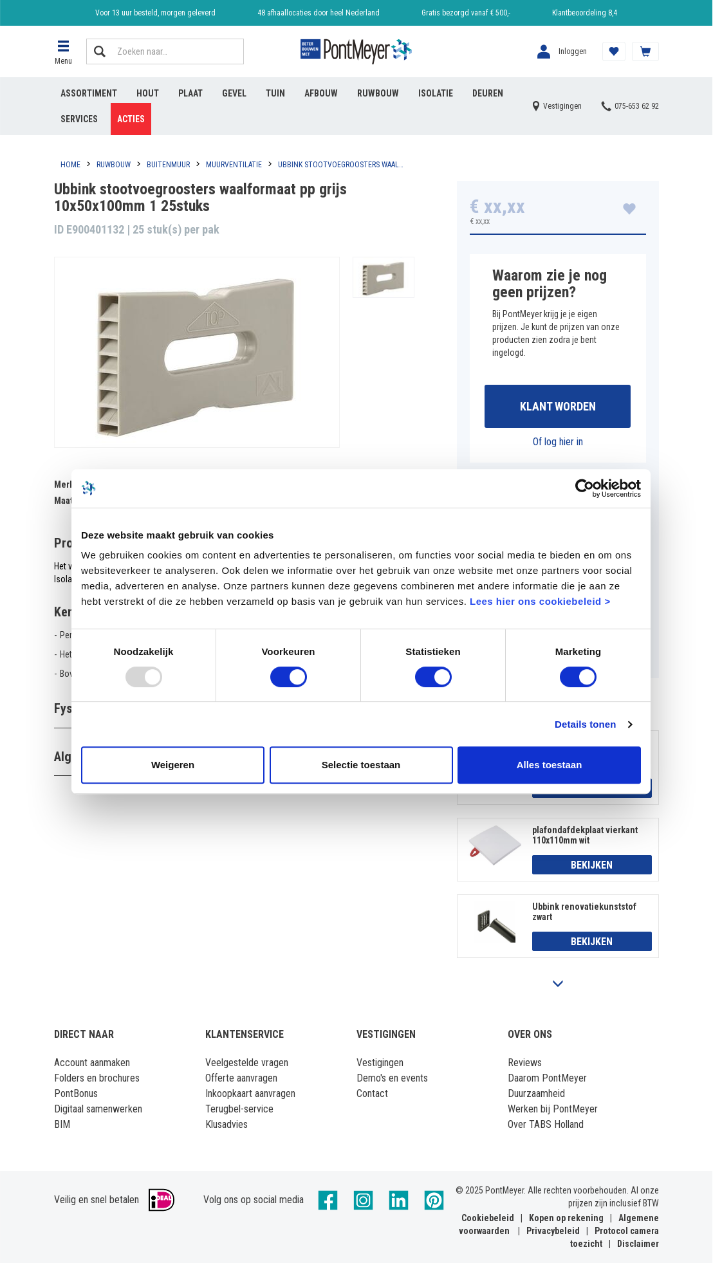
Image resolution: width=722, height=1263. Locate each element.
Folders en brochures (97, 1078)
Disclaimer (638, 1244)
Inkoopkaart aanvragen (250, 1093)
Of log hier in (558, 442)
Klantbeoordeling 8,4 (584, 12)
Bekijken (592, 865)
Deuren (487, 93)
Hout (147, 93)
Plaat (190, 93)
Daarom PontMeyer (547, 1078)
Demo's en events (392, 1078)
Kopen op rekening (566, 1218)
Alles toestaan (549, 764)
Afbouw (321, 93)
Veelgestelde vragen (246, 1062)
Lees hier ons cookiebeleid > (540, 601)
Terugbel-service (239, 1109)
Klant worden (558, 406)
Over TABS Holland (546, 1124)
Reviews (525, 1062)
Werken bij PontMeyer (553, 1109)
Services (79, 119)
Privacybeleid (553, 1231)
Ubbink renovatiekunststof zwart (584, 911)
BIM (62, 1124)
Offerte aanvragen (241, 1078)
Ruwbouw (378, 93)
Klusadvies (226, 1124)
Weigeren (172, 764)
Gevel (234, 93)
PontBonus (76, 1093)
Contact (372, 1093)
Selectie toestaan (361, 764)
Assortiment (88, 93)
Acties (131, 119)
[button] (63, 51)
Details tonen (585, 724)
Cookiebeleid (487, 1218)
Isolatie (435, 93)
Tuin (275, 93)
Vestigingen (379, 1062)
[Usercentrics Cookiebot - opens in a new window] (584, 488)
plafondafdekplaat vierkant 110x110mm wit (585, 835)
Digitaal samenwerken (98, 1109)
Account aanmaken (92, 1062)
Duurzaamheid (536, 1093)
